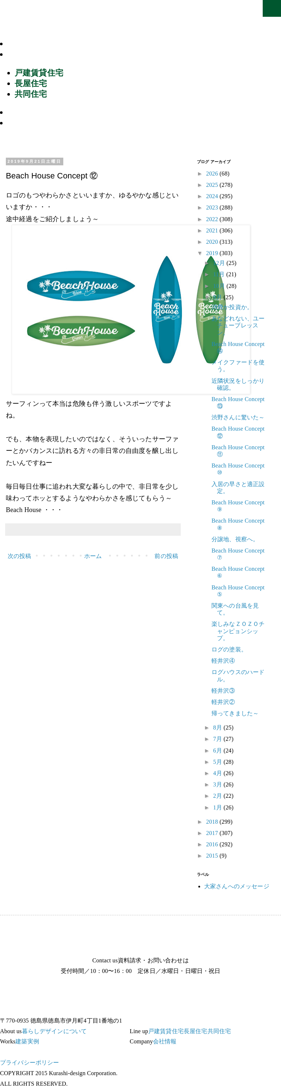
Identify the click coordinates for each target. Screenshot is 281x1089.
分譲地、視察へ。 (235, 539)
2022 (213, 219)
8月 (218, 727)
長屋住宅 (31, 83)
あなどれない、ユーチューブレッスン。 (238, 325)
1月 (218, 807)
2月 (218, 796)
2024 (213, 196)
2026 (213, 173)
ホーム (93, 556)
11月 (219, 274)
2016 (213, 844)
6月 (218, 750)
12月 (219, 263)
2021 (213, 230)
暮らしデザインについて (57, 43)
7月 (218, 739)
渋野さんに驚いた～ (238, 417)
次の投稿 (19, 556)
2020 (213, 242)
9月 (218, 297)
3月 (218, 784)
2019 (213, 253)
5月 (218, 762)
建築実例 (27, 112)
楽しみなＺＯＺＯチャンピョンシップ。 (238, 631)
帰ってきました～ (235, 713)
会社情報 (27, 122)
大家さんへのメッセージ (236, 886)
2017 (213, 833)
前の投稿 (166, 556)
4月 (218, 773)
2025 (213, 185)
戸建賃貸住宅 (39, 72)
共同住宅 (31, 94)
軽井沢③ (223, 691)
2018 (213, 822)
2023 (213, 207)
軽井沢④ (223, 661)
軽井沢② (223, 702)
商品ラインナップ (44, 54)
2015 (213, 856)
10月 (219, 286)
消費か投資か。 (232, 307)
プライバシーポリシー (29, 1062)
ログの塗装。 (229, 649)
